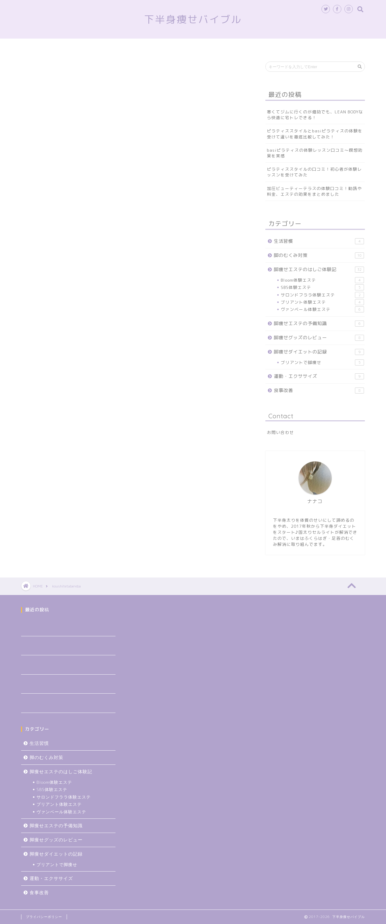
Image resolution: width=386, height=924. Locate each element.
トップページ (67, 46)
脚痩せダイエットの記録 (319, 352)
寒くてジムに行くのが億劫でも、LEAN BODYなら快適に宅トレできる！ (315, 114)
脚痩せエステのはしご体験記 (125, 46)
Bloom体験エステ (322, 280)
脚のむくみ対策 (185, 46)
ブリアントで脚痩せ (322, 362)
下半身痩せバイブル (193, 19)
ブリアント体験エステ (322, 302)
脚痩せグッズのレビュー (241, 46)
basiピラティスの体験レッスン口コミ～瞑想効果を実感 (314, 153)
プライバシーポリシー (44, 916)
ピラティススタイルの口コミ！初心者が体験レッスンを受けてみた (314, 172)
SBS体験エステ (322, 287)
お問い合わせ (280, 432)
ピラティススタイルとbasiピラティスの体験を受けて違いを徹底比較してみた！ (314, 133)
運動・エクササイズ (319, 376)
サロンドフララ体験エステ (322, 295)
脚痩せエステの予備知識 (319, 323)
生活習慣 (324, 46)
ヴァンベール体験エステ (322, 309)
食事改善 (290, 46)
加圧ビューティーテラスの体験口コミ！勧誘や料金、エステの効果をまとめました (314, 191)
